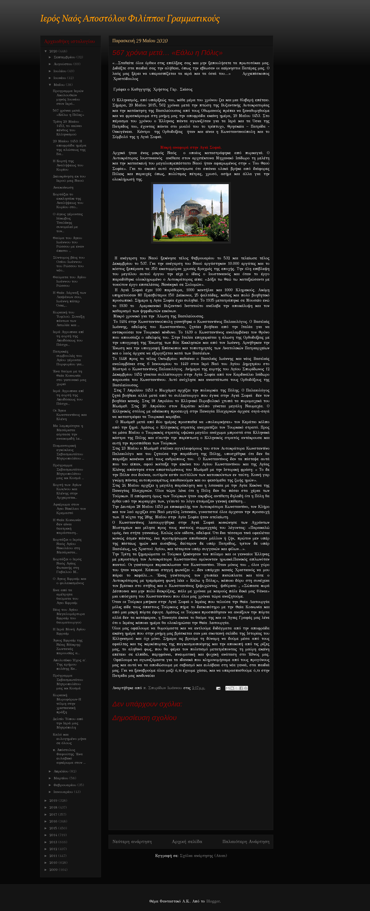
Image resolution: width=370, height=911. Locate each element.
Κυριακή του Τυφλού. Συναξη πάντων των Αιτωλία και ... (68, 318)
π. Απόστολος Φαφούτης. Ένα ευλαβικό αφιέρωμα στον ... (69, 756)
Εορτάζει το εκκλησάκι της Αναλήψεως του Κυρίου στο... (68, 200)
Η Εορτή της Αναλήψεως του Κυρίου (68, 165)
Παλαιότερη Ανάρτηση (245, 841)
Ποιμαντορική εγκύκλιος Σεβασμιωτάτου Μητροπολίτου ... (68, 451)
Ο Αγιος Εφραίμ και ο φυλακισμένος (69, 581)
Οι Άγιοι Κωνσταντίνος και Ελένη (70, 414)
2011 (53, 856)
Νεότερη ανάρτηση (132, 841)
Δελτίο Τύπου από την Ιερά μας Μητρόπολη (68, 723)
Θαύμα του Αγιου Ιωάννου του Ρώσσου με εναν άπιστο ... (68, 244)
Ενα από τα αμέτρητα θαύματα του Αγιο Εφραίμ (65, 596)
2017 (53, 814)
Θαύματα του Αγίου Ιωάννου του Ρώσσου (69, 281)
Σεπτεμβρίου (65, 57)
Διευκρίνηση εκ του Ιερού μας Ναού (69, 178)
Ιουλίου (60, 71)
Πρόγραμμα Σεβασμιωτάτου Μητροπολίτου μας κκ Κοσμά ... (68, 471)
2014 (53, 835)
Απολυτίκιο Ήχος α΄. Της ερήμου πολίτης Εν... (69, 664)
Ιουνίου (60, 78)
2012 (53, 849)
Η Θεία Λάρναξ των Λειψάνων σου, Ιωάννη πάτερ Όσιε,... (69, 299)
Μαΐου (60, 85)
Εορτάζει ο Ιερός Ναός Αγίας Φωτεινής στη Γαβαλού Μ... (67, 565)
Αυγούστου (63, 64)
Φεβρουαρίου (65, 785)
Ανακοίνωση (63, 187)
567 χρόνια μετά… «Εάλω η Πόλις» (68, 112)
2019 (54, 800)
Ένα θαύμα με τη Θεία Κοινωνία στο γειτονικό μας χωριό (69, 377)
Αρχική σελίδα (187, 841)
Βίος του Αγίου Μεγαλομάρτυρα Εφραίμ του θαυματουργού (69, 615)
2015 (53, 828)
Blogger (213, 901)
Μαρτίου (61, 778)
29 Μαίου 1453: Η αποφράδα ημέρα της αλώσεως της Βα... (69, 147)
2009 (54, 870)
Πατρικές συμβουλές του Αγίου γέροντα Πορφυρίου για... (68, 357)
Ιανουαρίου (64, 792)
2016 (54, 821)
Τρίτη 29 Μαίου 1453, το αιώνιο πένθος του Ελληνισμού (67, 127)
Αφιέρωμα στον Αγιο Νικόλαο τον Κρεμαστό (69, 508)
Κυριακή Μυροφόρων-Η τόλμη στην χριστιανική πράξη (67, 703)
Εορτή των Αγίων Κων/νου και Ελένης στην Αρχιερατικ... (67, 491)
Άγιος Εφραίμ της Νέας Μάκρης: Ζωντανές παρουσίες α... (68, 646)
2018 (54, 807)
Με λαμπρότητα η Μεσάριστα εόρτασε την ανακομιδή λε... (68, 432)
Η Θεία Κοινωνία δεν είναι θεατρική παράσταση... (67, 526)
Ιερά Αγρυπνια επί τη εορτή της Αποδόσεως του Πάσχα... (68, 338)
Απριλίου (62, 771)
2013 (53, 842)
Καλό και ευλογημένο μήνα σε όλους (69, 738)
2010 (54, 862)
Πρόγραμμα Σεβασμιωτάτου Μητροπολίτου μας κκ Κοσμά (68, 681)
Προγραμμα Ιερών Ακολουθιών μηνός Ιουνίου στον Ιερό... (68, 97)
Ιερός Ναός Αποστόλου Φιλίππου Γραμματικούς (130, 19)
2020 (54, 51)
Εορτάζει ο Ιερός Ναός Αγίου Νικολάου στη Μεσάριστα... (67, 545)
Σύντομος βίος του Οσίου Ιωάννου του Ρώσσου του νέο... (69, 263)
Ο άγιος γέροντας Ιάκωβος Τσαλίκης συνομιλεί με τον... (68, 222)
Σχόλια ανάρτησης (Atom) (203, 855)
